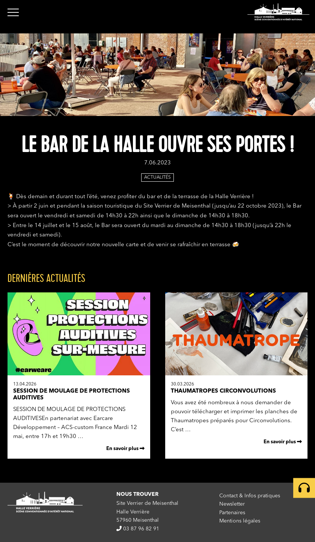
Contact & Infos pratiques (249, 495)
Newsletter (232, 504)
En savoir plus (125, 448)
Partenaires (232, 512)
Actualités (157, 177)
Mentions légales (239, 521)
